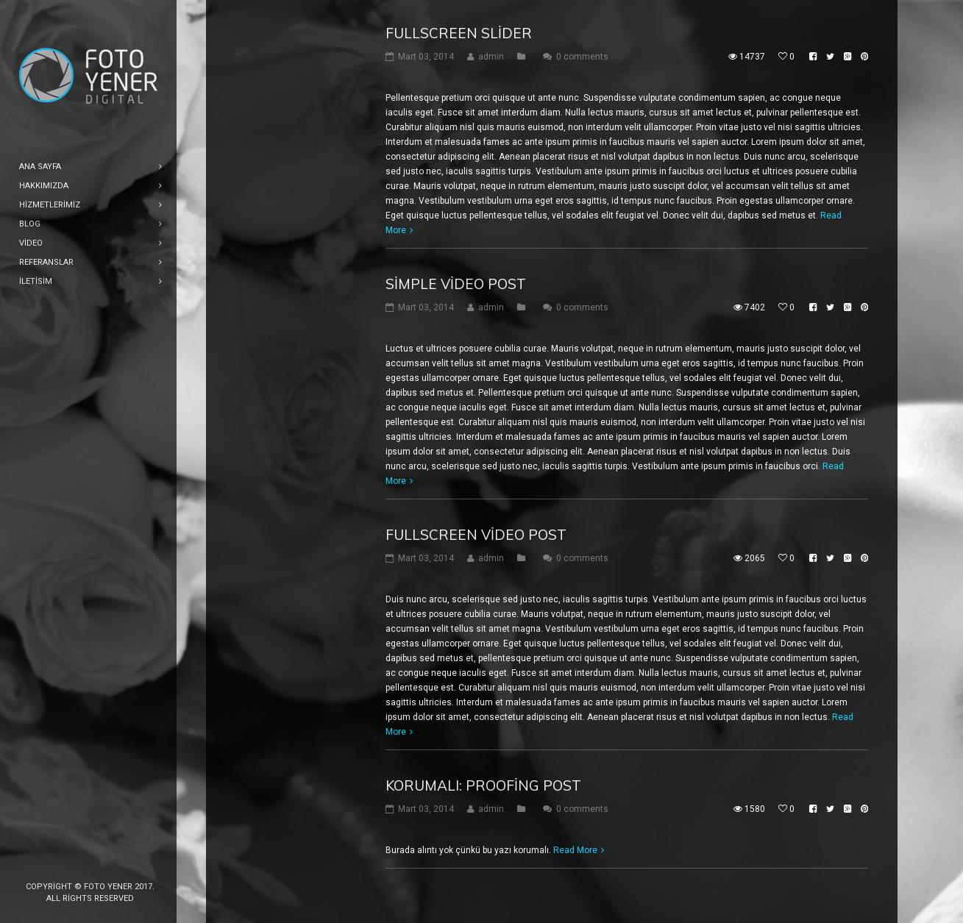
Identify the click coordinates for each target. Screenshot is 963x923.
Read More (575, 850)
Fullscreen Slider (458, 33)
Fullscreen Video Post (475, 535)
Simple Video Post (455, 284)
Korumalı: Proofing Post (483, 785)
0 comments (582, 56)
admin (491, 56)
